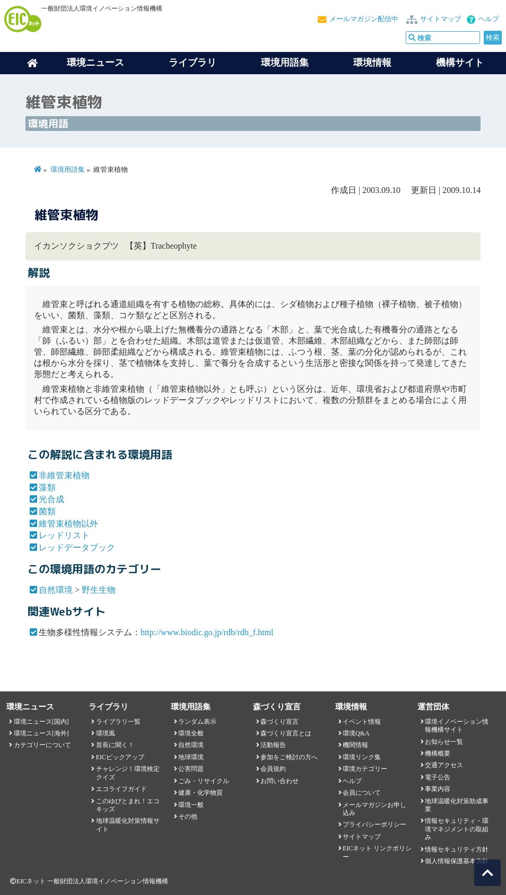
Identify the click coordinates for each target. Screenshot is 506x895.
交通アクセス (444, 765)
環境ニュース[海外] (41, 733)
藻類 (47, 487)
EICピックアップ (120, 757)
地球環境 (191, 757)
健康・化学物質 (200, 792)
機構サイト (460, 62)
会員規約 (273, 769)
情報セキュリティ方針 (456, 849)
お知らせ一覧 (444, 741)
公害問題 (191, 769)
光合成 (51, 499)
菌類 (47, 511)
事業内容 (437, 789)
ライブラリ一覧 (118, 721)
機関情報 (355, 745)
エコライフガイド (121, 789)
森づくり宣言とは (285, 733)
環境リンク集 (362, 757)
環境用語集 (285, 62)
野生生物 (99, 589)
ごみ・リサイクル (203, 781)
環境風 (105, 733)
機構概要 (437, 753)
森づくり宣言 (279, 721)
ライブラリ (192, 62)
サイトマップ (440, 19)
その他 (187, 816)
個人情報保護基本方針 (456, 861)
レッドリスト (64, 535)
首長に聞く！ (115, 745)
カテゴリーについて (42, 745)
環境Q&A (356, 733)
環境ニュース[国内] (41, 721)
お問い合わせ (279, 781)
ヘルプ (488, 19)
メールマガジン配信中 (363, 19)
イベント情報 (362, 721)
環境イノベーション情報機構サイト (456, 725)
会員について (362, 792)
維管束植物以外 (68, 523)
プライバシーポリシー (374, 824)
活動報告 (273, 745)
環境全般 (191, 733)
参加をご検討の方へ (289, 757)
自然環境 (56, 589)
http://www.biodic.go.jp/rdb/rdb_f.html (207, 632)
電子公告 (437, 777)
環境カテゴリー (365, 769)
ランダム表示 (197, 721)
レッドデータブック (77, 547)
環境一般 (191, 805)
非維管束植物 (64, 475)
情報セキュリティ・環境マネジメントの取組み (456, 829)
